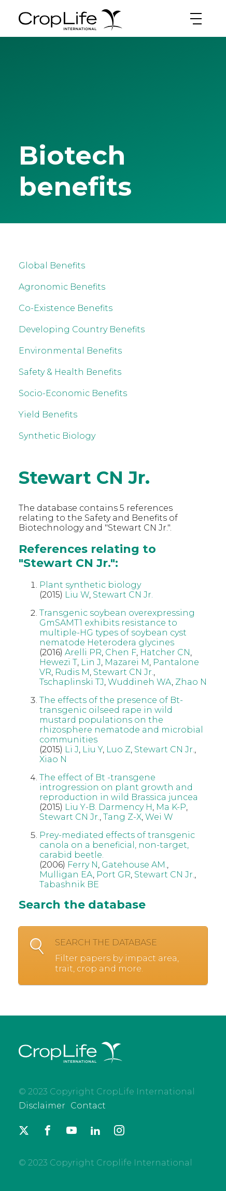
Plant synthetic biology (90, 585)
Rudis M (72, 672)
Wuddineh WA (140, 682)
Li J (72, 749)
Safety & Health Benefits (70, 372)
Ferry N (82, 865)
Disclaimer (42, 1106)
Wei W (159, 817)
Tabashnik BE (69, 884)
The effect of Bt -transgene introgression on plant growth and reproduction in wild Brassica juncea (118, 787)
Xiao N (53, 759)
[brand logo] (70, 30)
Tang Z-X (122, 817)
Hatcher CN (165, 652)
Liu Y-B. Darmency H (108, 807)
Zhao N (191, 682)
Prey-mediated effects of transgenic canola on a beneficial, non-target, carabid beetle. (117, 845)
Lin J (91, 662)
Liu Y (92, 749)
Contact (88, 1106)
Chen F (120, 652)
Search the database (126, 956)
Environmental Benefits (70, 351)
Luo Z (118, 749)
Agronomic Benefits (62, 287)
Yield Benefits (48, 414)
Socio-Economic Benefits (73, 393)
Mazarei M (127, 662)
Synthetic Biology (57, 436)
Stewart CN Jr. (123, 595)
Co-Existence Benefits (65, 308)
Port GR (113, 874)
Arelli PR (83, 652)
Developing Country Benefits (82, 329)
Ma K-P (171, 807)
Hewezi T (58, 662)
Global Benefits (52, 265)
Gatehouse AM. (134, 865)
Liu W (77, 595)
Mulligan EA (66, 874)
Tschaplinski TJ (71, 682)
